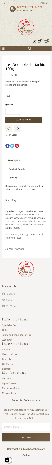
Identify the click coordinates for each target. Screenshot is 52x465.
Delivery (6, 330)
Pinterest (17, 146)
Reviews (13, 178)
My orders (7, 378)
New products (9, 354)
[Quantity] (13, 111)
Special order (9, 325)
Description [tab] (14, 160)
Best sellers (7, 359)
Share (7, 146)
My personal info (11, 388)
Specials (6, 349)
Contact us (7, 364)
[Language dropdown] (44, 3)
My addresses (9, 383)
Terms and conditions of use (16, 335)
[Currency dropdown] (6, 3)
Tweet (12, 146)
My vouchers (9, 393)
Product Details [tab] (17, 169)
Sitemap (6, 368)
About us (7, 339)
